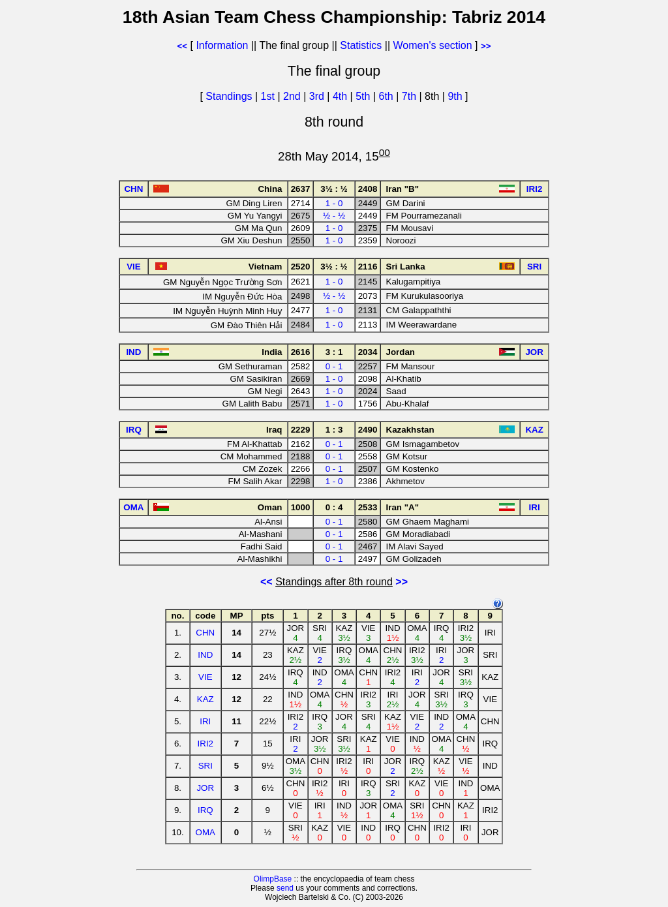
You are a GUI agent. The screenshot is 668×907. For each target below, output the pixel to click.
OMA (205, 832)
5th (364, 96)
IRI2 (205, 743)
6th (388, 96)
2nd (293, 96)
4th (341, 96)
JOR (205, 788)
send (285, 888)
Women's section (432, 45)
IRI (205, 721)
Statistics (361, 45)
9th (456, 96)
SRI (205, 766)
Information (222, 45)
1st (269, 96)
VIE (205, 677)
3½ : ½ (334, 189)
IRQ (205, 810)
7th (410, 96)
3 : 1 (334, 352)
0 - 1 (334, 366)
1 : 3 (334, 430)
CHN (205, 633)
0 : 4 (334, 507)
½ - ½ (334, 216)
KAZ (205, 699)
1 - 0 (334, 203)
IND (205, 655)
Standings (228, 96)
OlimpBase (273, 879)
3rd (318, 96)
